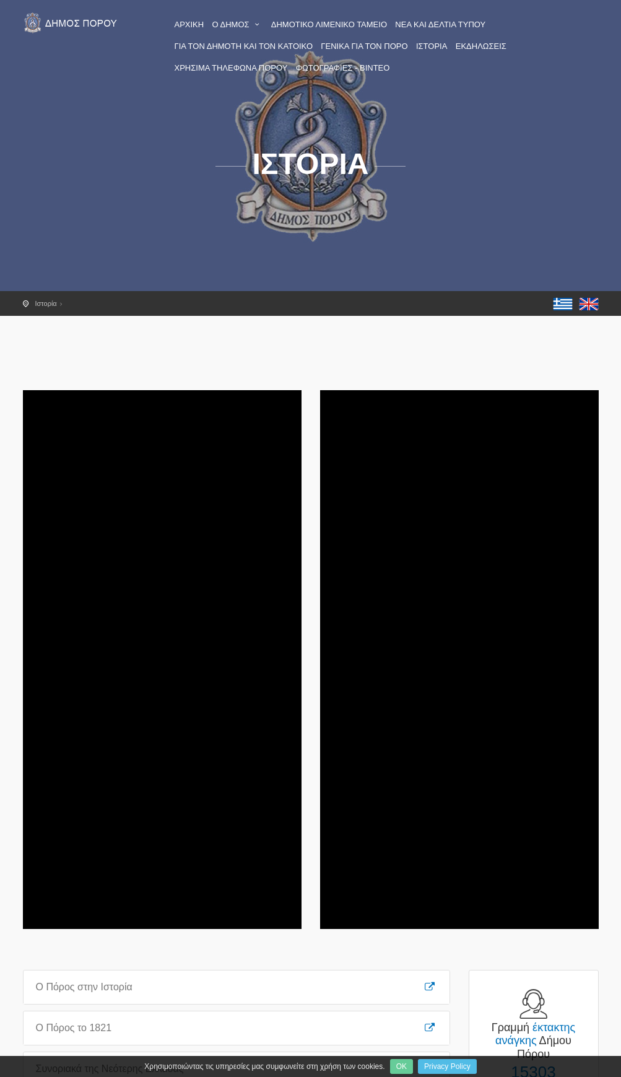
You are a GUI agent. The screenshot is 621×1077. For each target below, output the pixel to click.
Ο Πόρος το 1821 (236, 1028)
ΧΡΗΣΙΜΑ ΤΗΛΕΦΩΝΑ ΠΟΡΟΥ (231, 67)
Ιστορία (46, 303)
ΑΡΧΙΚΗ (189, 24)
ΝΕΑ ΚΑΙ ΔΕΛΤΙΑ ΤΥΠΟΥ (440, 24)
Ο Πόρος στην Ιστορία (236, 987)
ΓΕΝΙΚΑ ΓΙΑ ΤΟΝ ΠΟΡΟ (364, 46)
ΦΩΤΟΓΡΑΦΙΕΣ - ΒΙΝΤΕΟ (343, 67)
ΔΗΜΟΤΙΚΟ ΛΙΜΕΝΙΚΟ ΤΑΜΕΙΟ (329, 24)
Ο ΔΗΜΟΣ (237, 24)
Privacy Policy (447, 1066)
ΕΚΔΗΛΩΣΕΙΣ (481, 46)
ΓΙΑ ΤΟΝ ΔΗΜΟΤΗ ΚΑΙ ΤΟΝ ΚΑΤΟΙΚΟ (244, 46)
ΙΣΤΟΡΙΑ (431, 46)
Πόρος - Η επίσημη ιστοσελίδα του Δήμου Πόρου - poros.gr (72, 22)
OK (401, 1066)
